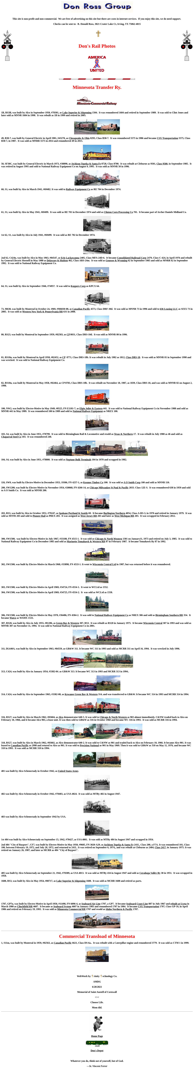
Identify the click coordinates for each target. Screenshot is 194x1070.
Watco (13, 618)
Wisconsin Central (152, 623)
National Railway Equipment (88, 411)
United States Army (68, 771)
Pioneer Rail (39, 516)
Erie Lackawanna (70, 257)
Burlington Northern (114, 513)
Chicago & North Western (108, 538)
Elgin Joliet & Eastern (90, 408)
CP (68, 334)
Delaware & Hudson (57, 260)
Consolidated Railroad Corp (131, 257)
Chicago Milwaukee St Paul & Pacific (109, 487)
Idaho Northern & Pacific (119, 909)
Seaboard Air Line (90, 903)
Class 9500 (162, 163)
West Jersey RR (88, 516)
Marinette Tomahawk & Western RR (86, 541)
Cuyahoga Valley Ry (149, 873)
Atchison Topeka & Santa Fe (86, 163)
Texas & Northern (123, 434)
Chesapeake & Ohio (79, 138)
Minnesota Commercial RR (71, 909)
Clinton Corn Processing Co (118, 212)
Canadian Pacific (81, 309)
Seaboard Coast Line (137, 903)
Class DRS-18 (133, 357)
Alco (61, 717)
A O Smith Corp (132, 482)
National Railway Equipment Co (111, 615)
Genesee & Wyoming (116, 260)
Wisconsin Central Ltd (104, 564)
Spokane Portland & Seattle (73, 513)
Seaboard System (62, 906)
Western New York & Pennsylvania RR (42, 311)
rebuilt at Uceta (178, 903)
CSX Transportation (167, 138)
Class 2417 (160, 847)
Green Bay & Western (67, 623)
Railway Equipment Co (78, 189)
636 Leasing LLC (169, 309)
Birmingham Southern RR (169, 615)
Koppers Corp (78, 286)
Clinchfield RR (25, 906)
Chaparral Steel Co (11, 436)
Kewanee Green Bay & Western (81, 694)
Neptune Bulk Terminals (78, 459)
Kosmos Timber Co (93, 482)
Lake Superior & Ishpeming (77, 112)
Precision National (89, 745)
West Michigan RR (124, 516)
